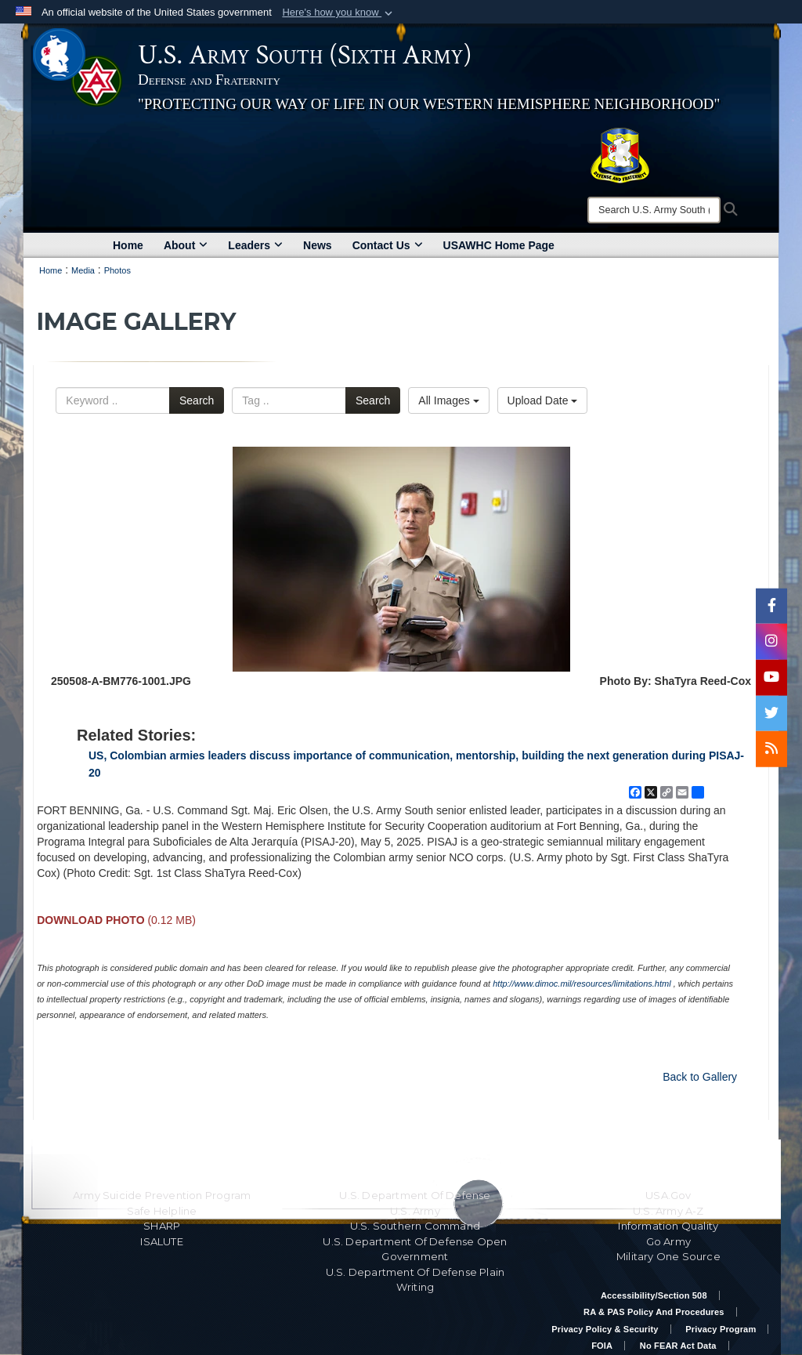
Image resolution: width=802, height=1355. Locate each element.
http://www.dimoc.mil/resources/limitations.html (581, 983)
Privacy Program (720, 1329)
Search (196, 400)
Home (128, 245)
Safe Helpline (162, 1211)
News (317, 245)
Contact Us (387, 245)
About (186, 245)
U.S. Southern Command (415, 1225)
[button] (339, 12)
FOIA (601, 1345)
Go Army (668, 1241)
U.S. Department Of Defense (414, 1195)
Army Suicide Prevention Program (162, 1195)
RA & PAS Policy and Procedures (653, 1312)
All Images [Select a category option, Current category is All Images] (448, 400)
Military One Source (668, 1256)
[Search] (654, 210)
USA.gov (668, 1195)
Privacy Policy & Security (604, 1329)
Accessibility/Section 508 (654, 1295)
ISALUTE (161, 1241)
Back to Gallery (700, 1077)
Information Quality (668, 1225)
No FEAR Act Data (678, 1345)
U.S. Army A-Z (668, 1211)
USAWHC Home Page (499, 245)
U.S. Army (415, 1211)
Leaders (255, 245)
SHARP (161, 1225)
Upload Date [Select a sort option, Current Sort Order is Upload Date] (543, 400)
